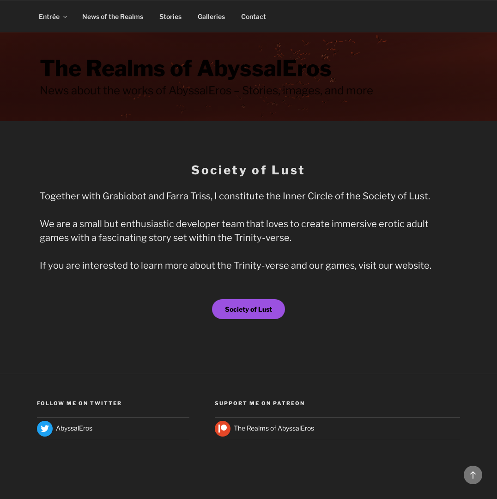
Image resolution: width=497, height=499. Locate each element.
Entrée (53, 16)
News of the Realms (112, 16)
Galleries (211, 16)
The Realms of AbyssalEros (186, 68)
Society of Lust (248, 309)
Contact (253, 16)
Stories (170, 16)
